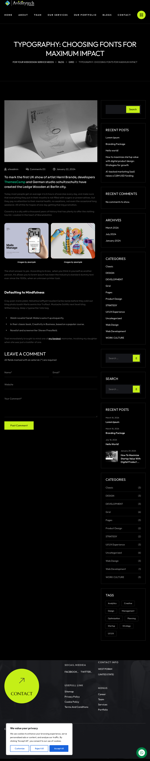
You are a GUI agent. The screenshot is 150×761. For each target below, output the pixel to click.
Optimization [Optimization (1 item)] (114, 618)
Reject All (39, 748)
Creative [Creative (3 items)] (128, 603)
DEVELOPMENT (114, 279)
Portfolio (103, 704)
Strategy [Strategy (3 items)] (127, 626)
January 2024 (113, 240)
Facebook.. (72, 666)
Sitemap (69, 686)
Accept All (59, 748)
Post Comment (19, 425)
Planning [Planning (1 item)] (132, 618)
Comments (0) (35, 169)
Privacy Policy (72, 691)
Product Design (114, 298)
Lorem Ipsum (113, 137)
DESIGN (110, 272)
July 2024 (111, 234)
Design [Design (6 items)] (111, 610)
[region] (39, 739)
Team (101, 693)
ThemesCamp (15, 182)
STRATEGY (111, 305)
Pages (109, 292)
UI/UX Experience (115, 311)
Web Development (116, 331)
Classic (109, 266)
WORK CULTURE (115, 337)
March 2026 (112, 227)
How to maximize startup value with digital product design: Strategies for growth (122, 161)
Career (102, 688)
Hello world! (112, 150)
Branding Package (115, 143)
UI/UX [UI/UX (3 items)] (111, 633)
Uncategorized (114, 318)
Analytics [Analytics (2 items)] (112, 603)
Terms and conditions (76, 701)
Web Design (112, 324)
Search (133, 109)
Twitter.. (86, 666)
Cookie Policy (72, 696)
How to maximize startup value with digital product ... (131, 458)
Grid (108, 285)
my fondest (55, 338)
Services (102, 699)
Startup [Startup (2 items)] (111, 626)
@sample (31, 262)
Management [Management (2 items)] (128, 610)
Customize (19, 748)
